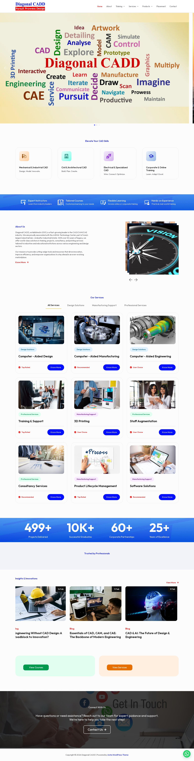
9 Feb (173, 589)
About (109, 6)
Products (147, 6)
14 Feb (62, 589)
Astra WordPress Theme (117, 755)
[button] (5, 68)
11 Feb (118, 589)
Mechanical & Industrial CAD (33, 167)
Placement (161, 6)
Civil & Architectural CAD (74, 167)
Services (133, 6)
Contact (173, 6)
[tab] (53, 306)
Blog (17, 628)
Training (120, 6)
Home (99, 6)
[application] (123, 6)
